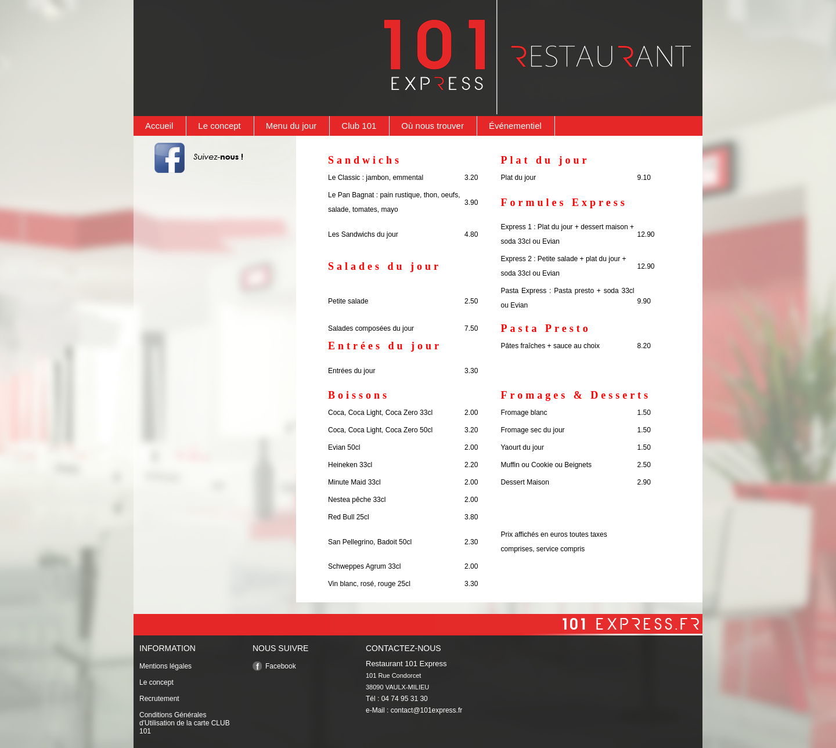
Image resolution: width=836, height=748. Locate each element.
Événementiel (515, 126)
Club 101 (358, 126)
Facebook (280, 666)
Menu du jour (291, 126)
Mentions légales (165, 666)
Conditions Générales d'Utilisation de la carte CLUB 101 (184, 723)
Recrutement (159, 699)
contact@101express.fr (427, 710)
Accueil (159, 126)
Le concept (219, 126)
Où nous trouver (432, 126)
